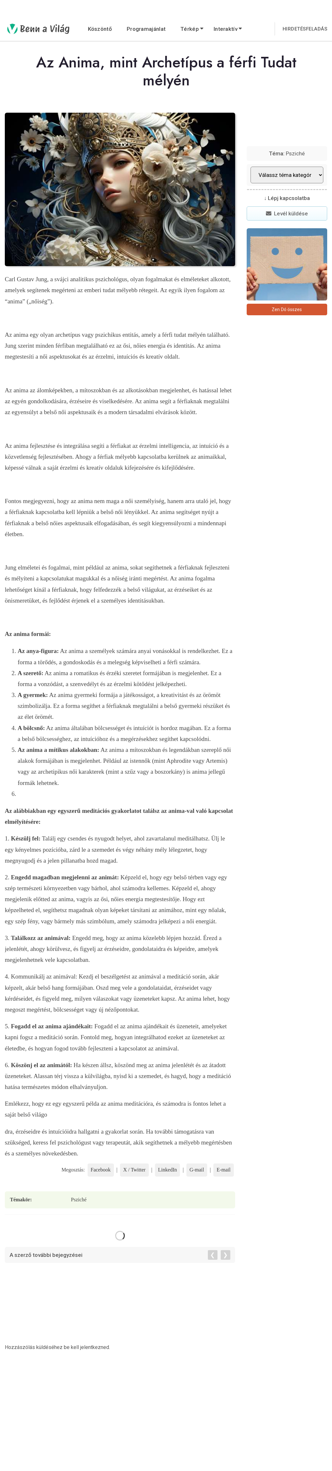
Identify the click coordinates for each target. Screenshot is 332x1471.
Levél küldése (287, 213)
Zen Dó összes (287, 309)
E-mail (224, 1169)
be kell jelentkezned (86, 1347)
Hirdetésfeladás (305, 29)
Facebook (101, 1169)
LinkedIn (167, 1169)
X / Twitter (134, 1169)
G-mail (197, 1169)
